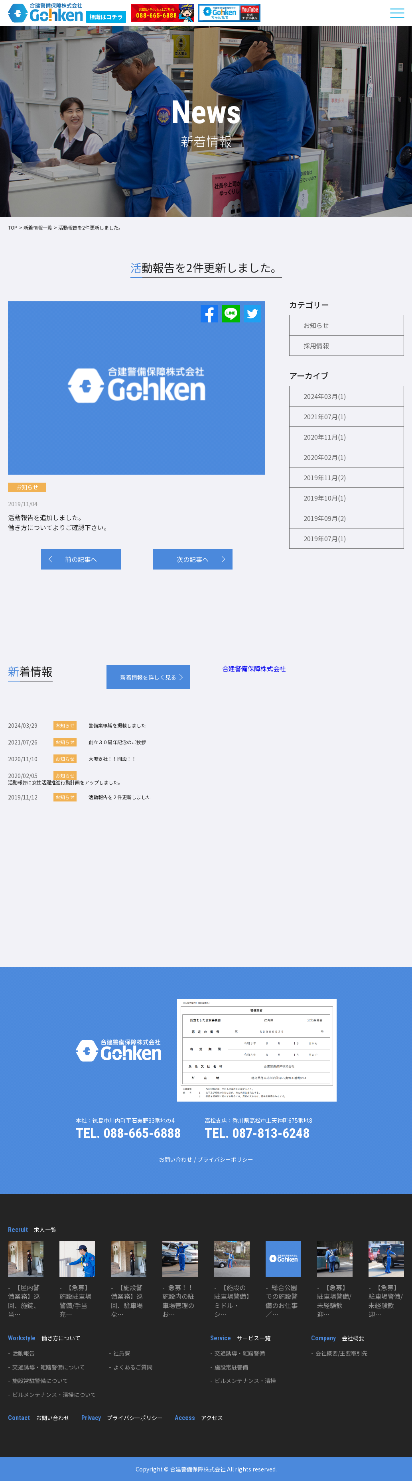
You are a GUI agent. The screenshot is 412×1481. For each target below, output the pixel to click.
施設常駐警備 (231, 1367)
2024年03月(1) (325, 396)
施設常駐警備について (40, 1381)
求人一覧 (32, 1230)
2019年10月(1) (325, 498)
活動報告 (23, 1353)
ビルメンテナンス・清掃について (54, 1395)
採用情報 (316, 345)
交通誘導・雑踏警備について (48, 1367)
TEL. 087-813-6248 (257, 1133)
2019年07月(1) (325, 538)
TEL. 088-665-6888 (128, 1133)
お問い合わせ (175, 1159)
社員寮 (121, 1353)
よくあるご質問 (132, 1367)
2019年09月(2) (325, 518)
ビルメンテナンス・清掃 (245, 1381)
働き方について (44, 1338)
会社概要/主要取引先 (341, 1353)
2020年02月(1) (325, 457)
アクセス (199, 1418)
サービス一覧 (240, 1338)
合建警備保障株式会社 (254, 668)
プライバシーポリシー (225, 1159)
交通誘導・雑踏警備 (240, 1353)
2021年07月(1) (325, 416)
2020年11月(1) (325, 437)
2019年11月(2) (325, 477)
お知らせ (27, 487)
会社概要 (337, 1338)
